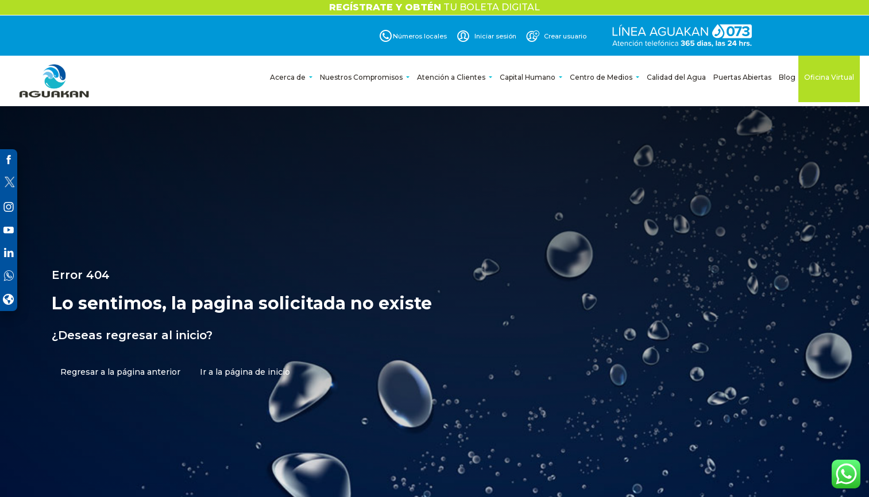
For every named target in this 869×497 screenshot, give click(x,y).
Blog (787, 77)
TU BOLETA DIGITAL (434, 7)
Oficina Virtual (829, 77)
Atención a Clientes (452, 77)
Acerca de (288, 77)
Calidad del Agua (676, 77)
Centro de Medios (602, 77)
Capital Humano (528, 77)
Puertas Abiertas (742, 77)
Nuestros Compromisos (362, 77)
